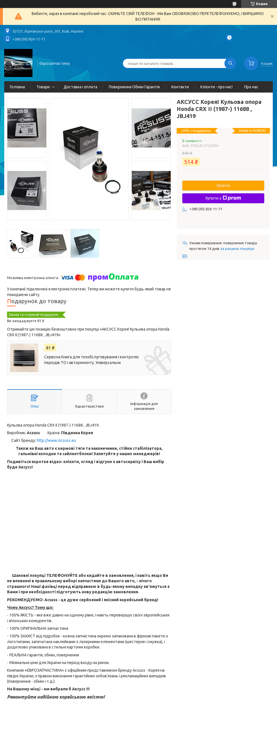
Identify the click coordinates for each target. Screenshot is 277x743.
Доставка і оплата (80, 87)
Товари (43, 87)
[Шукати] (230, 63)
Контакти (180, 87)
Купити (223, 185)
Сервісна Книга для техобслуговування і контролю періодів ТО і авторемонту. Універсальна (91, 360)
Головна (17, 87)
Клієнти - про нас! (216, 87)
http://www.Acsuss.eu (56, 440)
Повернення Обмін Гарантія (134, 87)
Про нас (251, 87)
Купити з (223, 198)
